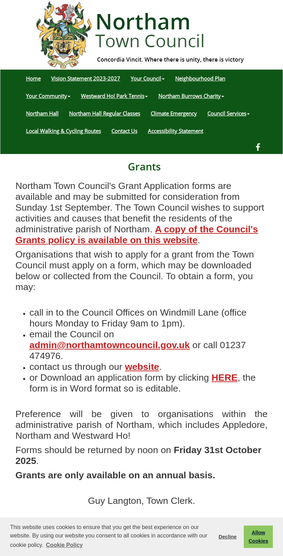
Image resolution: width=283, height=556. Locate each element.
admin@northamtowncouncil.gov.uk (109, 345)
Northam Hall (42, 113)
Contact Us (124, 130)
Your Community (48, 95)
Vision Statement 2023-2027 (85, 78)
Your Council (148, 78)
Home (33, 78)
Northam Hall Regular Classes (104, 113)
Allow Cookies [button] (258, 537)
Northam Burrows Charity (191, 95)
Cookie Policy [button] (64, 545)
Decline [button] (227, 537)
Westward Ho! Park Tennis (114, 95)
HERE (224, 377)
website (142, 366)
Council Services (228, 113)
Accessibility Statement (175, 130)
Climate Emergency (174, 113)
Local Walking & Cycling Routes (63, 130)
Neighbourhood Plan (200, 78)
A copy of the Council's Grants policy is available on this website (136, 234)
